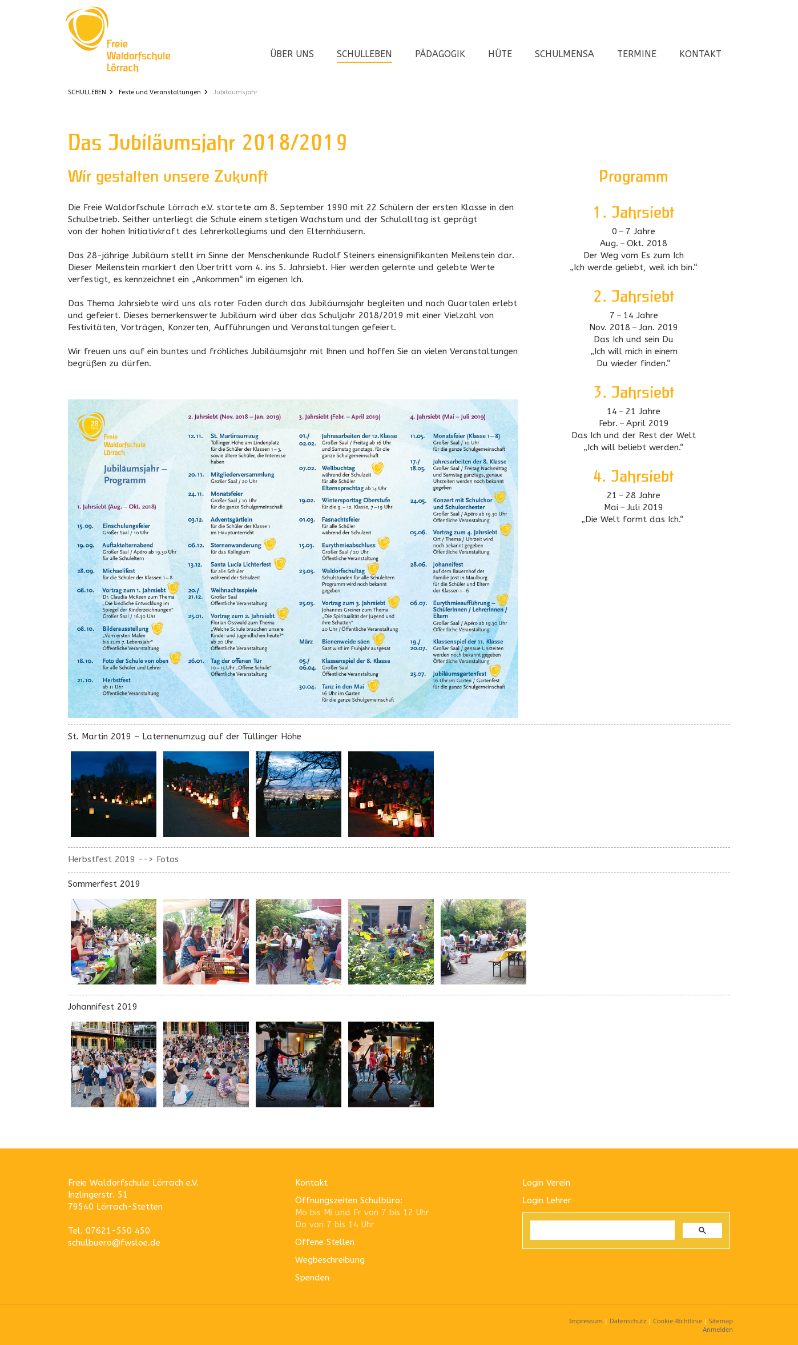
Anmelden (718, 1329)
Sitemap (721, 1320)
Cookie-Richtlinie (677, 1320)
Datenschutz (628, 1320)
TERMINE (636, 54)
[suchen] (601, 1230)
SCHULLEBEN (364, 54)
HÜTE (500, 54)
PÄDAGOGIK (440, 54)
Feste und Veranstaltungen (160, 92)
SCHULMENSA (564, 54)
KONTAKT (700, 54)
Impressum (586, 1320)
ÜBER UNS (292, 54)
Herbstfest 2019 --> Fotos (123, 859)
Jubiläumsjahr (235, 92)
